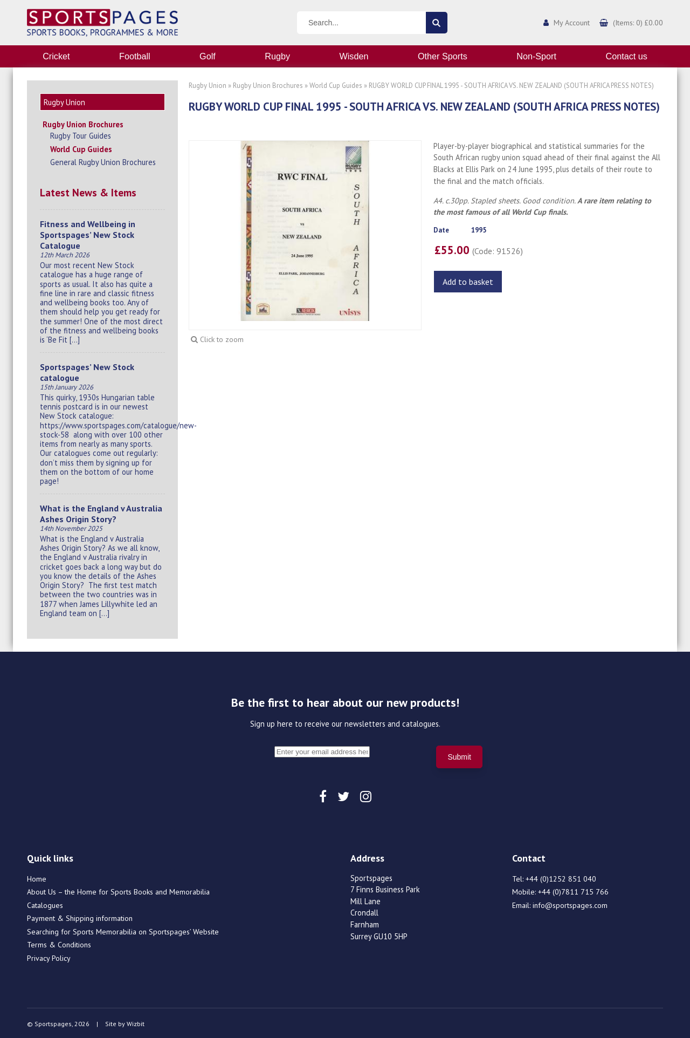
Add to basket (468, 281)
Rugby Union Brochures (83, 123)
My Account (572, 23)
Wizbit (135, 1022)
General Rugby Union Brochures (103, 160)
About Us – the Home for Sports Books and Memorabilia (118, 890)
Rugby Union (207, 85)
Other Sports (442, 56)
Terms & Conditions (59, 943)
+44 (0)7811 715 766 (573, 890)
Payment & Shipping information (80, 916)
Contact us (626, 56)
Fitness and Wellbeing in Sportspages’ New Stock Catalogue (87, 233)
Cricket (56, 56)
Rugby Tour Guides (80, 134)
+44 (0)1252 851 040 (561, 877)
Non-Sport (536, 56)
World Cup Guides (81, 147)
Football (134, 56)
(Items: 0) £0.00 (638, 23)
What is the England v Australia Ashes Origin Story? (101, 512)
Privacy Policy (49, 956)
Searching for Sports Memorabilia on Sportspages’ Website (123, 930)
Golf (207, 56)
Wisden (354, 56)
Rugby (277, 56)
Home (36, 877)
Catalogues (45, 904)
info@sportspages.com (570, 904)
